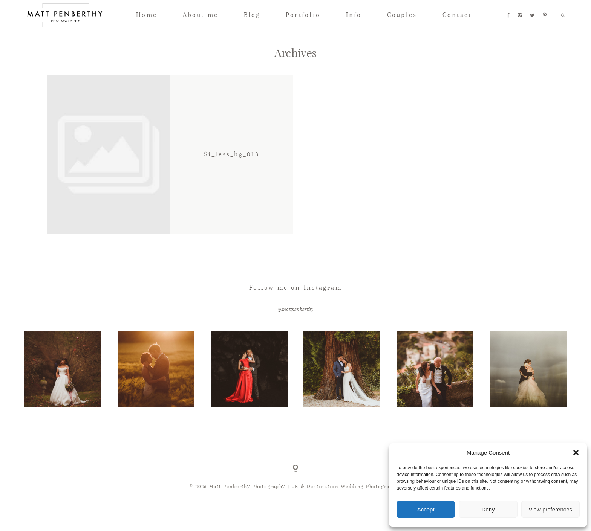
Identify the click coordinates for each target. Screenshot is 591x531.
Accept (426, 509)
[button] (576, 452)
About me (201, 14)
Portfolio (303, 14)
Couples (402, 14)
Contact (457, 14)
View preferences (551, 509)
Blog (252, 14)
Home (146, 14)
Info (354, 14)
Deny (488, 509)
